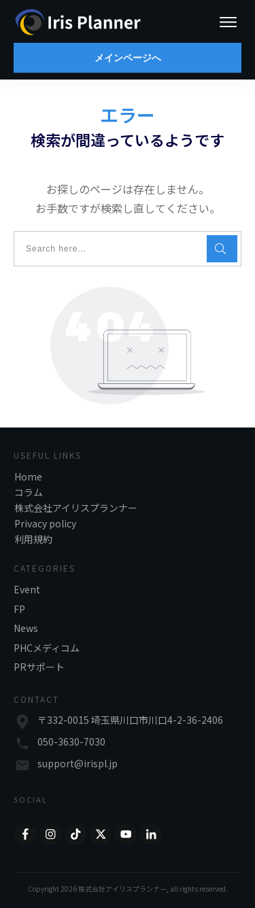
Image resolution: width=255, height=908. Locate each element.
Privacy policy (45, 523)
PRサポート (39, 667)
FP (19, 609)
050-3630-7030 (71, 741)
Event (27, 589)
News (26, 628)
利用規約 (33, 539)
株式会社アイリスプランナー (75, 507)
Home (28, 476)
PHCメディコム (47, 647)
